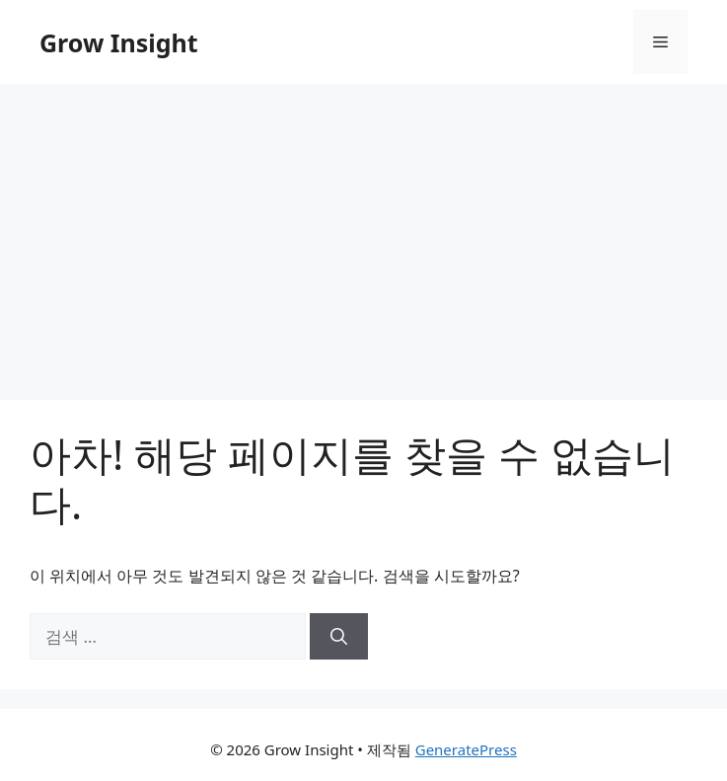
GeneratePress (466, 749)
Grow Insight (118, 42)
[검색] (339, 637)
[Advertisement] (363, 232)
